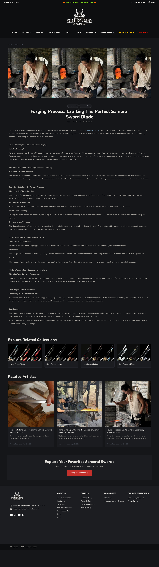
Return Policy (86, 501)
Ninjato (40, 32)
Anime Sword (133, 501)
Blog (16, 44)
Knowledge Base (63, 511)
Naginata (91, 32)
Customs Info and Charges (114, 501)
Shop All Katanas (79, 475)
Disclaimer (108, 498)
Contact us (61, 501)
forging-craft (73, 106)
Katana (27, 32)
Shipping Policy (86, 498)
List (22, 44)
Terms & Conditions (88, 504)
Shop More (107, 32)
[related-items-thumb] (25, 354)
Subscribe (61, 504)
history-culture (85, 106)
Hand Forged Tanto (17, 366)
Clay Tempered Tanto (127, 366)
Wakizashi (54, 32)
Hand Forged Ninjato (54, 366)
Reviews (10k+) (127, 32)
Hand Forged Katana (91, 366)
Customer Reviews (64, 507)
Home (14, 32)
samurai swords (93, 130)
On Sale (143, 32)
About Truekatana (64, 498)
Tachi (78, 32)
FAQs (59, 514)
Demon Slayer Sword (136, 498)
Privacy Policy (86, 507)
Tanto (68, 32)
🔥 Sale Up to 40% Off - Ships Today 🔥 (79, 2)
